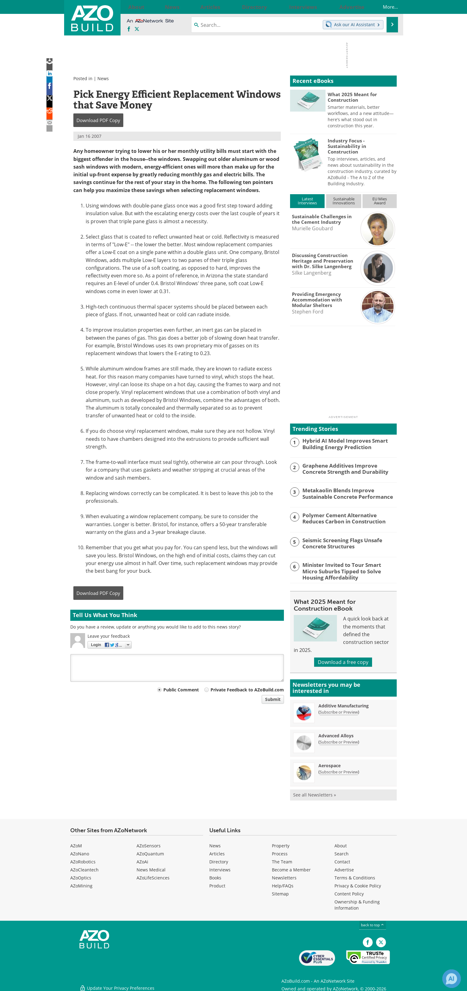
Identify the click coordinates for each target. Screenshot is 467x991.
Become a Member (291, 869)
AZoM (76, 845)
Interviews (220, 869)
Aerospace (329, 764)
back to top (372, 924)
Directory (218, 861)
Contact (342, 861)
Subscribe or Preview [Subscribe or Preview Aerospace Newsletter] (339, 770)
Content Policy (349, 893)
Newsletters (284, 877)
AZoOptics (80, 877)
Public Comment (181, 690)
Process (280, 853)
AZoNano (79, 853)
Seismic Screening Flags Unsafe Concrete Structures (349, 542)
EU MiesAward (379, 201)
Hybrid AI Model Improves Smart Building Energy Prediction (340, 443)
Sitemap (280, 893)
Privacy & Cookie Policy (357, 885)
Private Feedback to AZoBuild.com (247, 690)
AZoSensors (149, 845)
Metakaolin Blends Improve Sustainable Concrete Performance (348, 492)
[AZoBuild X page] (136, 29)
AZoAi (142, 861)
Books (215, 877)
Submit (273, 699)
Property (280, 845)
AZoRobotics (83, 861)
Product (217, 885)
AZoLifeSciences (153, 877)
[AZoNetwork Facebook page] (128, 29)
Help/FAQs (282, 885)
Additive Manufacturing (343, 704)
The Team (282, 861)
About (340, 845)
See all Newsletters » (314, 793)
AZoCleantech (84, 869)
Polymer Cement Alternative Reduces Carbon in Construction (346, 517)
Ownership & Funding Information (357, 904)
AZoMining (81, 885)
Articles (217, 853)
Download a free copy (343, 660)
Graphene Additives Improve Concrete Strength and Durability (347, 468)
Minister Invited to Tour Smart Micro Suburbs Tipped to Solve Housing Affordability (345, 570)
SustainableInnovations (344, 201)
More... (384, 7)
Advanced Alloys (336, 734)
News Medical (151, 869)
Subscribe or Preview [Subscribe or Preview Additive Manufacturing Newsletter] (339, 711)
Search (341, 853)
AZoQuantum (150, 853)
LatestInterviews (307, 201)
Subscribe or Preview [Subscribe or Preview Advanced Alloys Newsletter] (339, 740)
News (103, 78)
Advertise (344, 869)
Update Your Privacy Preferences (117, 983)
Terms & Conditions (354, 877)
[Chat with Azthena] (451, 978)
